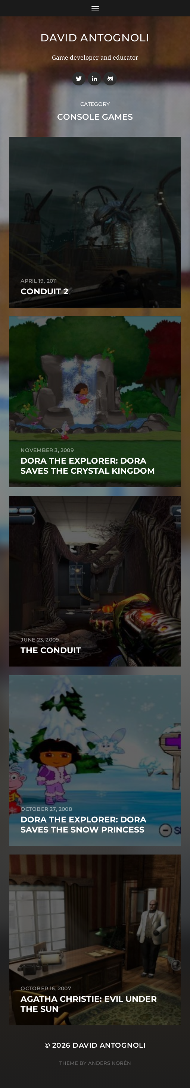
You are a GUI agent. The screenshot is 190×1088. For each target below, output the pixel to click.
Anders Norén (109, 1063)
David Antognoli (95, 37)
